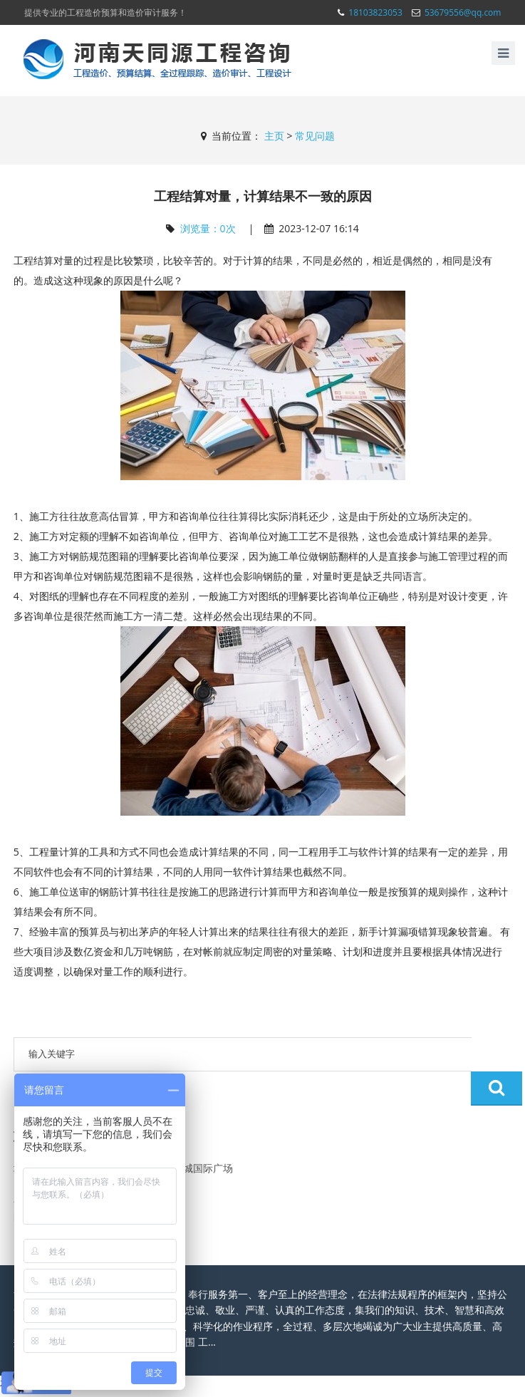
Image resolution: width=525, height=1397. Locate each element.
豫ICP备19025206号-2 (406, 1378)
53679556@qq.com (463, 12)
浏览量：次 (208, 228)
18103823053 (375, 12)
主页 (274, 135)
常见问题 (315, 135)
